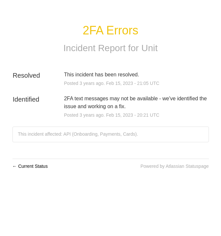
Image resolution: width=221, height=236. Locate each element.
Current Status (30, 166)
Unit (149, 48)
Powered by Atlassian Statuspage (174, 166)
